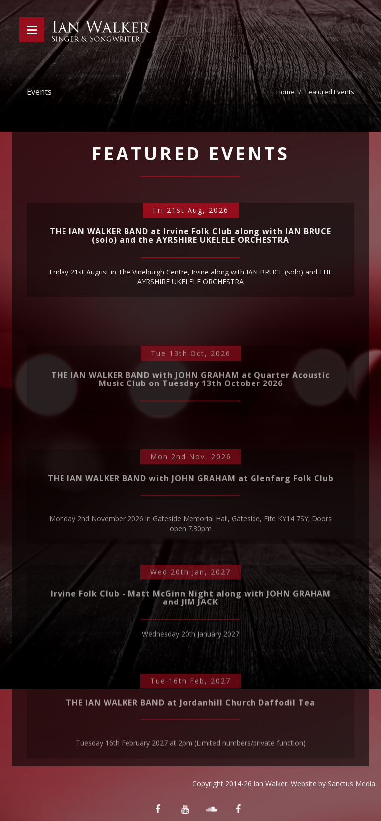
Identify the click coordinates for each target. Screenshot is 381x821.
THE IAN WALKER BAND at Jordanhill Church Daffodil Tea (190, 733)
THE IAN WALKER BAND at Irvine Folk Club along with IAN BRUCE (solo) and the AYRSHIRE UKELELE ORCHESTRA (190, 241)
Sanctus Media (351, 783)
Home (285, 91)
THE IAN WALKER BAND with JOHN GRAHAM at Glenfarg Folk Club (191, 513)
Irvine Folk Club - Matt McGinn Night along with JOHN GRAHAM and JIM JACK (191, 629)
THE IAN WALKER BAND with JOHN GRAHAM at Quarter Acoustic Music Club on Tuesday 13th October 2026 (190, 405)
